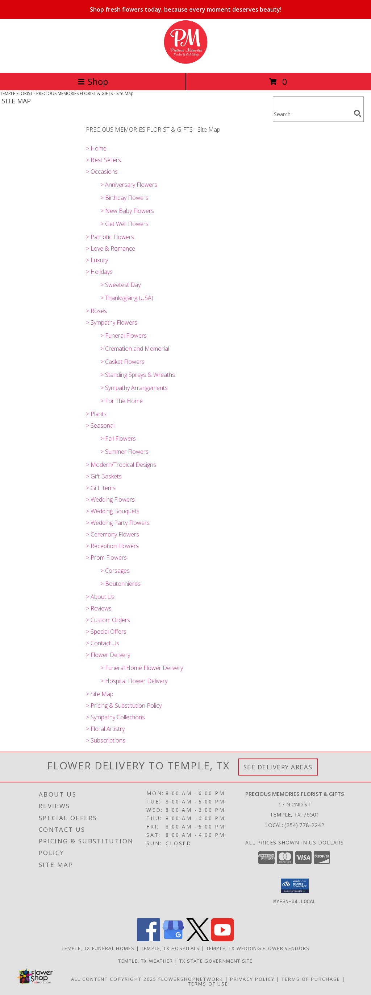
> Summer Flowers (124, 452)
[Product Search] (312, 114)
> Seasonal (100, 425)
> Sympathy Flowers (111, 322)
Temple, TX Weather (145, 961)
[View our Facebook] (148, 939)
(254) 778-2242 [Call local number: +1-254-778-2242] (304, 825)
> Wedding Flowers (110, 499)
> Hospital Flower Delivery (133, 681)
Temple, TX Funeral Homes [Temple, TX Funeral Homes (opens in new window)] (98, 948)
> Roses (96, 311)
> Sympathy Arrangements (134, 388)
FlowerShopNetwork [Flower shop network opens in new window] (190, 979)
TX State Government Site (216, 961)
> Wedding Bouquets (112, 511)
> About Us (100, 597)
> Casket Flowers (122, 362)
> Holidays (99, 272)
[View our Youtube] (222, 939)
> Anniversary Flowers (128, 185)
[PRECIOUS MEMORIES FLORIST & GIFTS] (185, 62)
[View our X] (197, 939)
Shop (93, 81)
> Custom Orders (108, 620)
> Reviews (99, 608)
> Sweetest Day (120, 285)
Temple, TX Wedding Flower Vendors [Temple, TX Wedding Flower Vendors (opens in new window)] (258, 948)
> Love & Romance (110, 248)
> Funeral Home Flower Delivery (141, 668)
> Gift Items (101, 488)
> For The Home (121, 401)
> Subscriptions (105, 740)
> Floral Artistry (105, 729)
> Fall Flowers (118, 439)
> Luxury (97, 260)
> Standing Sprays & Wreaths (137, 375)
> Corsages (115, 571)
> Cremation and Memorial (134, 349)
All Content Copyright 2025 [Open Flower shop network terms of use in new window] (114, 979)
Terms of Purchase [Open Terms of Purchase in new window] (311, 979)
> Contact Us (102, 643)
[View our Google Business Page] (173, 939)
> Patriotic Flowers (110, 237)
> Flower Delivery (108, 655)
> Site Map (99, 694)
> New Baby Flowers (127, 211)
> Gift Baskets (104, 476)
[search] (357, 114)
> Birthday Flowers (124, 198)
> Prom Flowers (106, 558)
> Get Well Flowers (124, 224)
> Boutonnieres (120, 584)
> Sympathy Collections (115, 717)
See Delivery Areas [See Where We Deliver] (278, 767)
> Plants (96, 414)
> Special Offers (106, 632)
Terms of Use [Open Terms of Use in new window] (208, 983)
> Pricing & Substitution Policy (124, 706)
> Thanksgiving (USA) (126, 298)
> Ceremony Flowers (112, 534)
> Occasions (102, 172)
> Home (96, 148)
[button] (295, 886)
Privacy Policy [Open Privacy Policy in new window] (252, 979)
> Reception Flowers (112, 546)
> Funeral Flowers (123, 336)
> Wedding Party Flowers (118, 523)
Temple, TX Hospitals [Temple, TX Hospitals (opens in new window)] (170, 948)
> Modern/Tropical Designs (121, 465)
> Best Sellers (103, 160)
